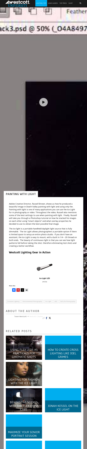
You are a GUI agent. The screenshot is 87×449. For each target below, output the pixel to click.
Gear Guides (53, 3)
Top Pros (63, 3)
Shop (71, 3)
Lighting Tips (41, 3)
